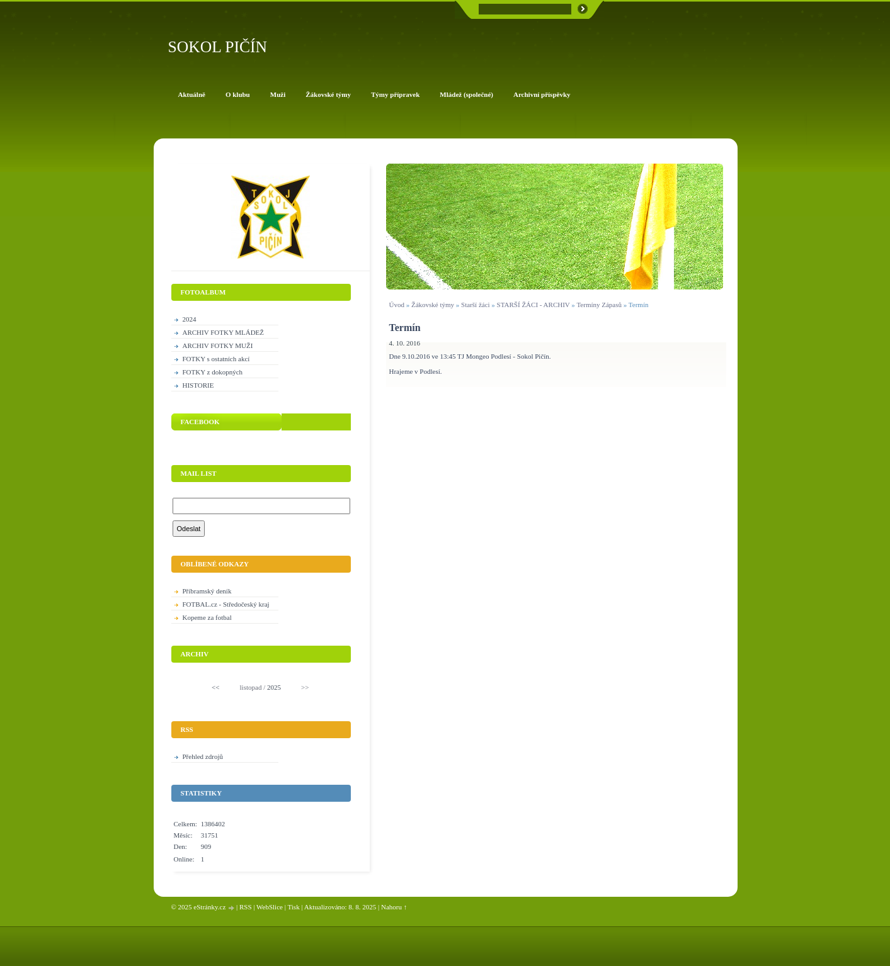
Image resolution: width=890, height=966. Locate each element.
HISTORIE (198, 385)
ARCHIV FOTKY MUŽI (218, 345)
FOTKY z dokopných (213, 372)
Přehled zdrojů (203, 756)
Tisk (293, 907)
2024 (190, 319)
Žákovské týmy (432, 304)
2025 (274, 687)
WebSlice (269, 907)
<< (215, 687)
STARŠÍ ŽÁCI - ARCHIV (533, 304)
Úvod (396, 304)
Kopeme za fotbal (207, 617)
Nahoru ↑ (394, 907)
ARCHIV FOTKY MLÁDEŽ (224, 332)
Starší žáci (475, 304)
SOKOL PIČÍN (218, 47)
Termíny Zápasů (599, 304)
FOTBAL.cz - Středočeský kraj (226, 604)
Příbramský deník (207, 591)
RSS (245, 907)
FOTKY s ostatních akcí (216, 358)
